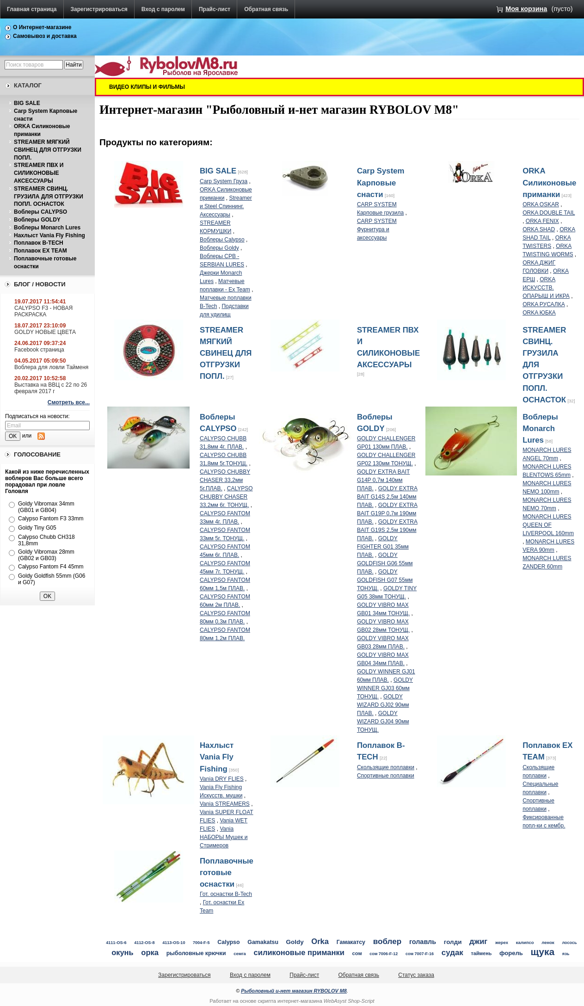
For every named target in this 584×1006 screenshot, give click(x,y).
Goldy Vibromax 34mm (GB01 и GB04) (46, 506)
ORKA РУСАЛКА (544, 304)
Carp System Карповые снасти (381, 182)
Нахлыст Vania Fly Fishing (49, 235)
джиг (478, 941)
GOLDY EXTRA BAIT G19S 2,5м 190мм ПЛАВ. (387, 530)
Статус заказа (416, 975)
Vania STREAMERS (225, 804)
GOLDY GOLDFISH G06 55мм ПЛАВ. (385, 563)
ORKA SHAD (539, 229)
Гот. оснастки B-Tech (226, 894)
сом (357, 953)
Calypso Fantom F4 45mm (50, 566)
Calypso (228, 942)
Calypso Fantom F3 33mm (50, 518)
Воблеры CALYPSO (40, 212)
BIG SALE (27, 103)
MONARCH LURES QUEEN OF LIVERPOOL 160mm (548, 525)
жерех (501, 942)
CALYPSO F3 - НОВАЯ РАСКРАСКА (43, 311)
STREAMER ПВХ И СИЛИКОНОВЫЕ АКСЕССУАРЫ (38, 173)
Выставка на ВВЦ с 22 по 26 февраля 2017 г (50, 388)
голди (453, 941)
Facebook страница (39, 349)
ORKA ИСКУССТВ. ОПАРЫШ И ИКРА (546, 287)
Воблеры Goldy (219, 248)
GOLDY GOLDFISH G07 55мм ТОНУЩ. (385, 580)
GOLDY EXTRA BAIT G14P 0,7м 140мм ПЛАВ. (383, 480)
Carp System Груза (223, 181)
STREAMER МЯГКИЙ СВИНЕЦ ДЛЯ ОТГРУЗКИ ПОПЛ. (47, 150)
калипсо (525, 942)
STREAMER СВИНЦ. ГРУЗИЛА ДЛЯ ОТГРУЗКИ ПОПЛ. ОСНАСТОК (48, 196)
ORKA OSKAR (541, 204)
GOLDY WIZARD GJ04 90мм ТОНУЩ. (383, 721)
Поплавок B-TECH (38, 243)
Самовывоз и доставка (45, 36)
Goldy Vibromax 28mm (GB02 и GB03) (46, 555)
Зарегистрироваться (99, 9)
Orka (320, 941)
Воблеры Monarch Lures (47, 227)
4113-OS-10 (173, 942)
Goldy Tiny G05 (37, 528)
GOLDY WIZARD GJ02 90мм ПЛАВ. (383, 704)
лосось (569, 942)
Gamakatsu (262, 942)
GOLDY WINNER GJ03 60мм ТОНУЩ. (385, 688)
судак (452, 952)
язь (566, 953)
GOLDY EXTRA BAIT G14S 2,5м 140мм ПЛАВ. (387, 496)
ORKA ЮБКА (539, 312)
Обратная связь (266, 9)
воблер (387, 941)
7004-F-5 (201, 942)
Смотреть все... (69, 402)
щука (543, 951)
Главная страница (32, 9)
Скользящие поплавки (385, 767)
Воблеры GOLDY (37, 219)
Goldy (295, 941)
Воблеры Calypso (222, 239)
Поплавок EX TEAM (40, 250)
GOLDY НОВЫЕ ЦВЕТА (45, 332)
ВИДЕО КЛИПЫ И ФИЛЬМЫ (147, 87)
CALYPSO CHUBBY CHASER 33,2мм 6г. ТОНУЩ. (226, 496)
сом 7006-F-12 (383, 953)
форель (511, 953)
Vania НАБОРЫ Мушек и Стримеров (223, 837)
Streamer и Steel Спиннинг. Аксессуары (226, 206)
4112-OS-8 (144, 942)
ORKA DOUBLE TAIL (549, 213)
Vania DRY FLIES (222, 779)
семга (240, 953)
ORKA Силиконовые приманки (549, 182)
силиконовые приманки (299, 952)
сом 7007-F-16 (420, 953)
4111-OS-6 (116, 942)
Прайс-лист (214, 9)
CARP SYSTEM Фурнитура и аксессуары (377, 229)
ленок (547, 942)
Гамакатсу (351, 942)
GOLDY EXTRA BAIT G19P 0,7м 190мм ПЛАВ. (387, 513)
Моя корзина (526, 8)
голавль (422, 941)
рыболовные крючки (196, 953)
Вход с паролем (163, 9)
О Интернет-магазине (42, 27)
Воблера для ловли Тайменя (51, 367)
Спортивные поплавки (385, 775)
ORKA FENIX (542, 221)
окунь (122, 952)
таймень (481, 953)
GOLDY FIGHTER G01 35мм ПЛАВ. (383, 546)
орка (150, 952)
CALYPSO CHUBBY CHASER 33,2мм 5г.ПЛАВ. (225, 480)
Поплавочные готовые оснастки (226, 873)
